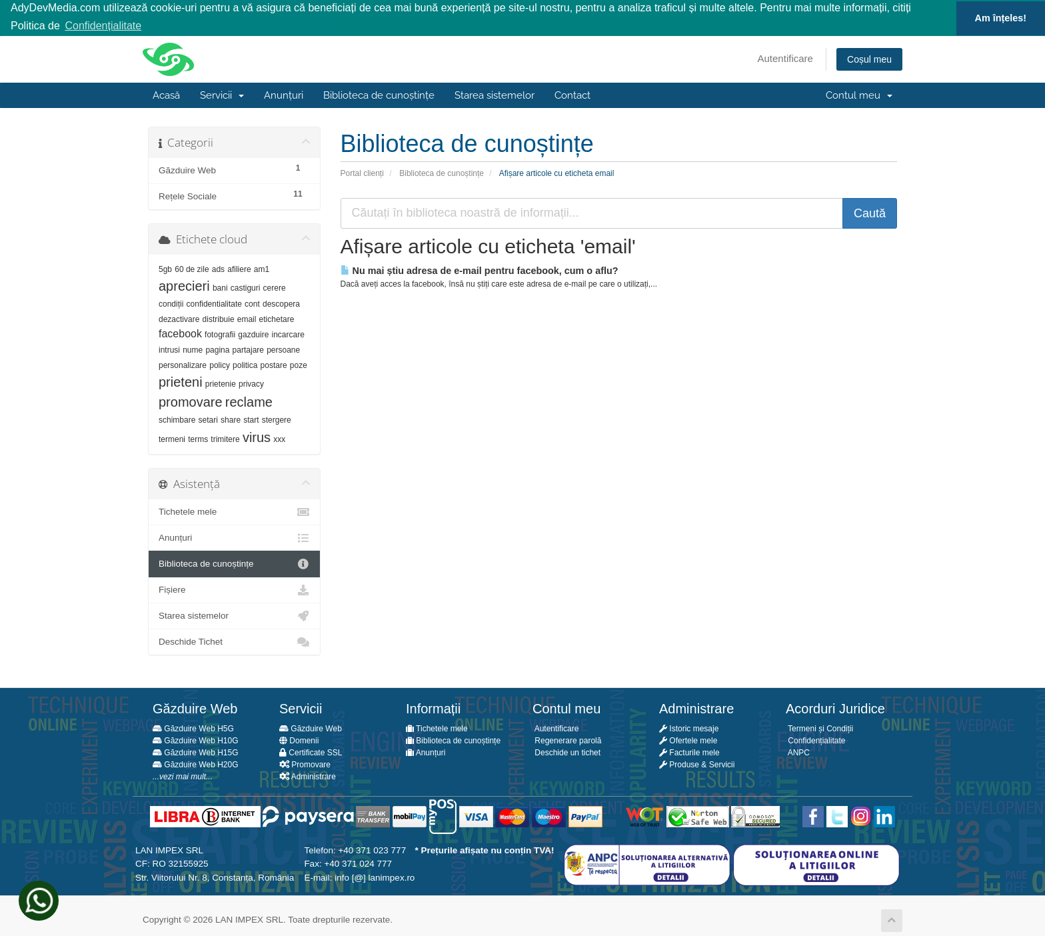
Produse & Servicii (696, 764)
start (251, 419)
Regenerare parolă (566, 740)
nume (193, 349)
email (247, 318)
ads (218, 268)
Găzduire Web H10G (196, 740)
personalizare (183, 364)
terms (198, 438)
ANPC (798, 752)
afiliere (239, 268)
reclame (249, 401)
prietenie (220, 383)
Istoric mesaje (688, 728)
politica (245, 364)
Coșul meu (869, 58)
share (231, 419)
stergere (276, 419)
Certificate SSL (310, 752)
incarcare (288, 334)
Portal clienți (362, 172)
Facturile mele (689, 752)
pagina (217, 349)
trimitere (225, 438)
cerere (274, 287)
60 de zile (192, 268)
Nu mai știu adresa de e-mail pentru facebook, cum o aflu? (479, 269)
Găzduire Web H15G (196, 752)
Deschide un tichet (566, 752)
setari (208, 419)
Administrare (307, 776)
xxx (279, 438)
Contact (572, 95)
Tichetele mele (234, 511)
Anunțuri (283, 95)
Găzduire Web (310, 728)
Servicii (222, 95)
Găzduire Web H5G (193, 728)
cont (252, 303)
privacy (251, 383)
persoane (283, 349)
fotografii (220, 334)
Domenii (299, 740)
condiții (171, 303)
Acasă (166, 95)
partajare (248, 349)
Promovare (305, 764)
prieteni (181, 381)
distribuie (219, 318)
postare (274, 364)
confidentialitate (214, 303)
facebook (180, 333)
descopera (281, 303)
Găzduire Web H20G (196, 764)
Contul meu (859, 95)
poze (298, 364)
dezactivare (179, 318)
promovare (191, 401)
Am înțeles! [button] (1001, 18)
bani (220, 287)
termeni (172, 438)
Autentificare (785, 57)
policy (219, 364)
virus (257, 436)
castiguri (246, 287)
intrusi (169, 349)
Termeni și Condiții (819, 728)
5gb (165, 268)
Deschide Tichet (234, 641)
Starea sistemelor (494, 95)
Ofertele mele (688, 740)
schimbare (177, 419)
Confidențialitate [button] (103, 25)
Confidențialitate (815, 740)
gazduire (253, 334)
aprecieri (184, 285)
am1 (261, 268)
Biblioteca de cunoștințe (379, 95)
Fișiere (234, 589)
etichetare (277, 318)
